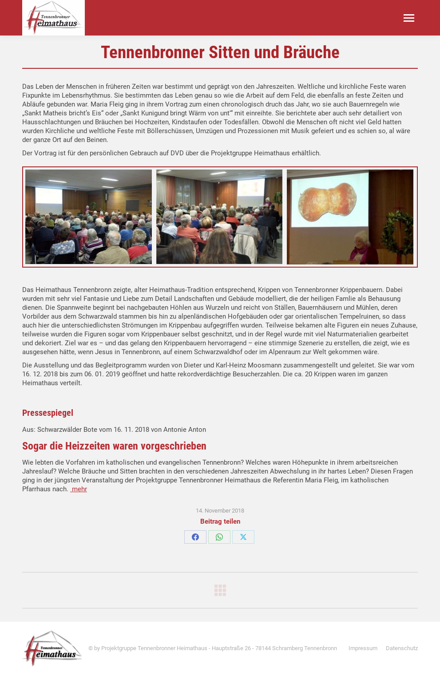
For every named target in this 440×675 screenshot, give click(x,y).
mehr (78, 489)
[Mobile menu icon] (409, 18)
